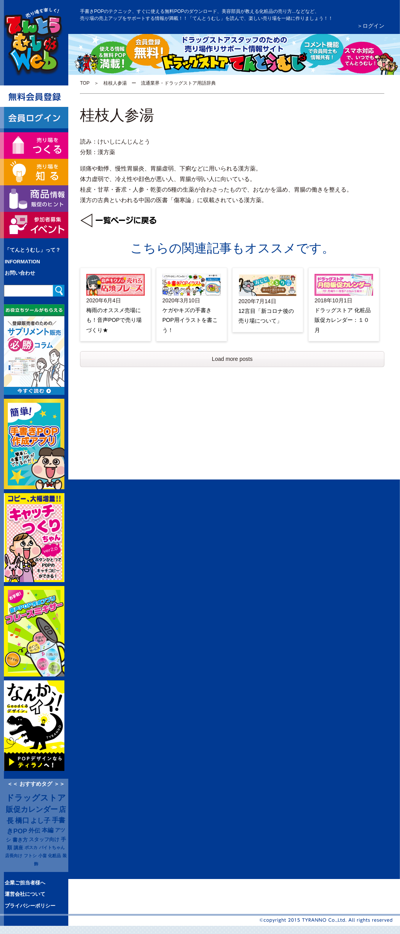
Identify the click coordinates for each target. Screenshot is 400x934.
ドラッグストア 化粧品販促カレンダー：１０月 (343, 320)
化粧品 (54, 855)
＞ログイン (370, 26)
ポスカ (31, 847)
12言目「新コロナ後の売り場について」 (266, 316)
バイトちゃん (52, 847)
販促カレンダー (32, 809)
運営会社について (25, 894)
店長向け (13, 855)
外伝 (34, 830)
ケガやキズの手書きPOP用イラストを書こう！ (190, 320)
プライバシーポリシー (30, 906)
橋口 (22, 820)
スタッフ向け (44, 839)
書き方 (20, 840)
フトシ (30, 855)
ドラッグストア (36, 798)
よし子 (40, 820)
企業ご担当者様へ (25, 883)
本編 (47, 830)
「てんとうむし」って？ (32, 250)
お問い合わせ (20, 273)
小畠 (42, 855)
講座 (18, 847)
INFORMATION (22, 262)
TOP (84, 83)
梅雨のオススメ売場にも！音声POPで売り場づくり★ (114, 320)
